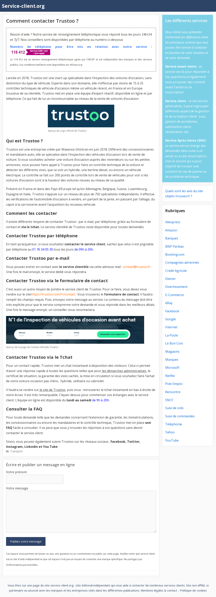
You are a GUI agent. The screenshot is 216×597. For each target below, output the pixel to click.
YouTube (172, 440)
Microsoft (172, 367)
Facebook (172, 311)
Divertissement (176, 287)
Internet (171, 327)
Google (170, 319)
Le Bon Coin (174, 343)
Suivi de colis (174, 408)
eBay (168, 303)
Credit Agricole (176, 271)
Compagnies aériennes (182, 262)
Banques (171, 238)
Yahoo (170, 432)
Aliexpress (172, 222)
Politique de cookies (193, 590)
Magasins (172, 351)
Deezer (170, 279)
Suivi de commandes (180, 416)
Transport (16, 451)
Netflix (170, 376)
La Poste (171, 335)
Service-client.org (23, 6)
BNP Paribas (174, 246)
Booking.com (174, 254)
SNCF (169, 400)
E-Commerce (174, 295)
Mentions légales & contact (159, 590)
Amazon (171, 230)
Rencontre (172, 392)
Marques (171, 359)
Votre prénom (16, 472)
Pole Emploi (173, 384)
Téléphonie (173, 424)
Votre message (17, 488)
